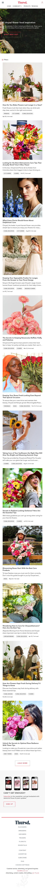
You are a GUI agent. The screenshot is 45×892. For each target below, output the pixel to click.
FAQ (22, 861)
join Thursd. (35, 873)
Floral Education (27, 113)
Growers (22, 834)
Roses (15, 406)
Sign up (9, 804)
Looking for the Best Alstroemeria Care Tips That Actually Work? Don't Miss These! (22, 164)
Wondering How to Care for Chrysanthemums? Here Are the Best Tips (21, 627)
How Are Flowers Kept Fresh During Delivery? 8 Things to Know (21, 684)
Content (22, 850)
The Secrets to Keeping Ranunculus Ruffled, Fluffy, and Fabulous (22, 339)
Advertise (22, 854)
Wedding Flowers (30, 288)
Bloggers (22, 827)
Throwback (7, 406)
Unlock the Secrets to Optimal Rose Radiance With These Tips (21, 744)
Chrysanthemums (9, 636)
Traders (22, 838)
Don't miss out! (11, 34)
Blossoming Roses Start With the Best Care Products (20, 569)
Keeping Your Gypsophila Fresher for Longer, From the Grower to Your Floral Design (20, 279)
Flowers (16, 173)
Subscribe (7, 796)
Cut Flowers (15, 113)
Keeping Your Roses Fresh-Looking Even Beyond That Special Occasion (22, 396)
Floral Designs (8, 694)
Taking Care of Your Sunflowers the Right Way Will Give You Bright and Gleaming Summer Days (22, 454)
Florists (22, 841)
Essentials (22, 845)
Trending (34, 6)
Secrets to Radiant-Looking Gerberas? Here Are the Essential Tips (21, 512)
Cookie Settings (22, 865)
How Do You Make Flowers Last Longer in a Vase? (22, 105)
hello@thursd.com (22, 870)
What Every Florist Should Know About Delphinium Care (18, 221)
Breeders (22, 830)
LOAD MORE (22, 763)
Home (9, 6)
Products (27, 6)
